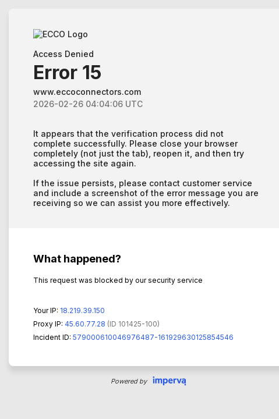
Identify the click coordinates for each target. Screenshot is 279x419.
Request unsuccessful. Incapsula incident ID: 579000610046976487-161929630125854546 (139, 209)
